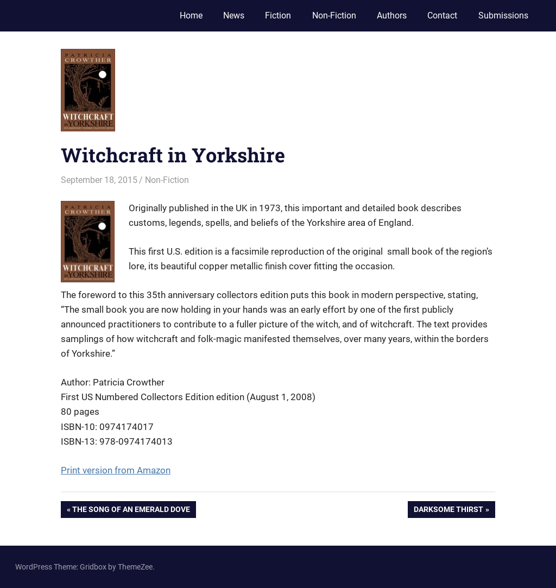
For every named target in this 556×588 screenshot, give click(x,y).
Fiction (278, 15)
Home (191, 15)
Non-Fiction (334, 15)
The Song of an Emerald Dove (131, 510)
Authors (392, 15)
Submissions (503, 15)
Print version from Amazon (115, 470)
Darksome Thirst (448, 510)
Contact (442, 15)
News (233, 15)
